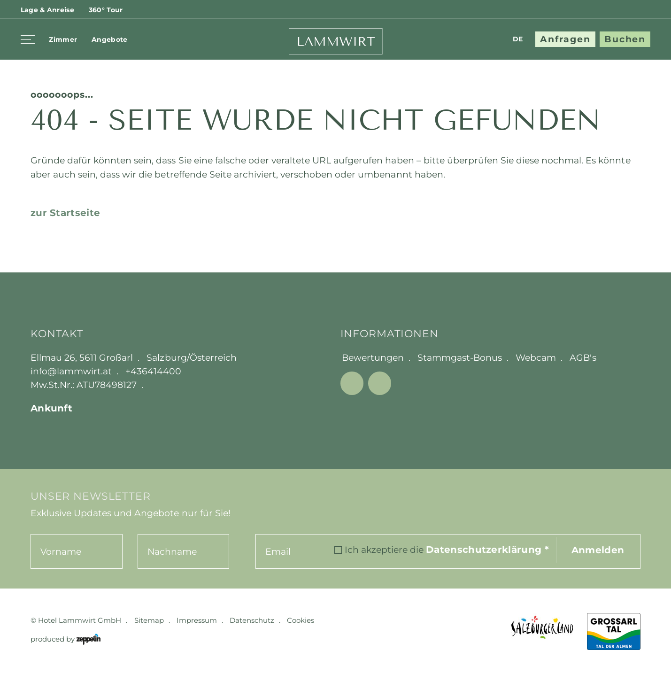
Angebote (109, 39)
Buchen (625, 39)
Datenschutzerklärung (487, 549)
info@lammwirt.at (71, 371)
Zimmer (63, 39)
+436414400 (153, 371)
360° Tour (106, 10)
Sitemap (149, 620)
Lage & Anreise (47, 10)
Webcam (536, 357)
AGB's (583, 357)
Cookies (300, 620)
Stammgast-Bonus (459, 357)
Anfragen (565, 39)
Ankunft (51, 408)
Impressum (197, 620)
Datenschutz (252, 620)
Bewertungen (373, 357)
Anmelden (597, 550)
